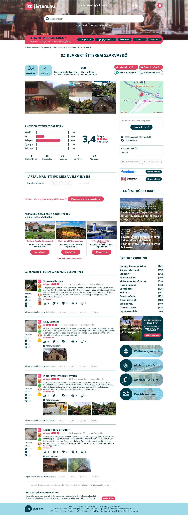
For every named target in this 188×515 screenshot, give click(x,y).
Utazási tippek (140, 208)
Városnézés (126, 289)
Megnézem (39, 252)
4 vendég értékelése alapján (44, 126)
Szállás (114, 509)
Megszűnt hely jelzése (130, 162)
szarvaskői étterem (66, 74)
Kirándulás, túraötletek (133, 281)
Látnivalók (123, 509)
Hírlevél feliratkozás (117, 511)
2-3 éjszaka (85, 39)
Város (132, 509)
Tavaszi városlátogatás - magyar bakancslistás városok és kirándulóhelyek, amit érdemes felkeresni (140, 242)
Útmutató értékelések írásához (94, 511)
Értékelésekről (74, 511)
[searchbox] (94, 18)
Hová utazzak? (141, 231)
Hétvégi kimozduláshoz (147, 207)
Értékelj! (83, 25)
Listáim (104, 5)
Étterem (106, 509)
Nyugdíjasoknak (105, 39)
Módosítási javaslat (151, 162)
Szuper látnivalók (127, 208)
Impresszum (133, 511)
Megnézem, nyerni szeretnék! (85, 199)
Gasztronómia (128, 296)
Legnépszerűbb (153, 208)
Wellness (124, 39)
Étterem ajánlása (76, 509)
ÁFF (51, 511)
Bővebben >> (48, 299)
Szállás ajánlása (60, 509)
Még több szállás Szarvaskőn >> (70, 258)
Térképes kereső (103, 25)
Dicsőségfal (92, 5)
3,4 (89, 138)
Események (126, 304)
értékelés (45, 70)
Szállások (125, 274)
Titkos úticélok (128, 300)
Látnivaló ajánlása (92, 509)
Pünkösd (154, 39)
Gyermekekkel (128, 277)
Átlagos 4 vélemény (103, 139)
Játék (82, 5)
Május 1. (140, 39)
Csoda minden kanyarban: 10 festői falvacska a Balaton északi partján (141, 215)
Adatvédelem (60, 511)
